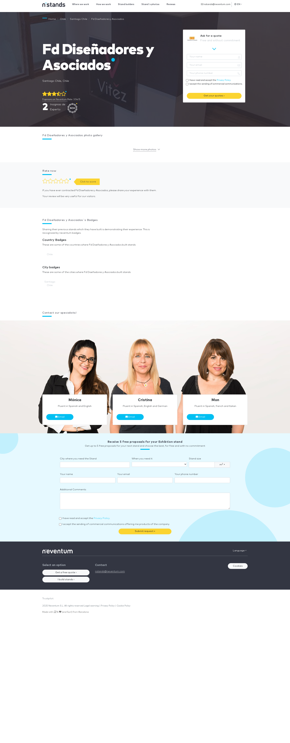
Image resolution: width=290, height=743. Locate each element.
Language (240, 550)
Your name (66, 474)
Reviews (171, 4)
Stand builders (126, 4)
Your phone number (186, 474)
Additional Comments (73, 489)
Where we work (80, 4)
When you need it (142, 459)
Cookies (238, 566)
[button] (42, 145)
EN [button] (238, 4)
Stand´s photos (150, 4)
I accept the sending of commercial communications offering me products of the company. (116, 524)
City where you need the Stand (78, 459)
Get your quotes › (214, 96)
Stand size (195, 459)
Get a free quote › (66, 572)
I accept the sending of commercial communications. (215, 84)
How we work (103, 4)
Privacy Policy (223, 80)
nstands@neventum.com (215, 4)
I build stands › (66, 579)
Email (60, 417)
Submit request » (145, 531)
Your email (123, 474)
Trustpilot (47, 598)
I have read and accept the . (210, 80)
